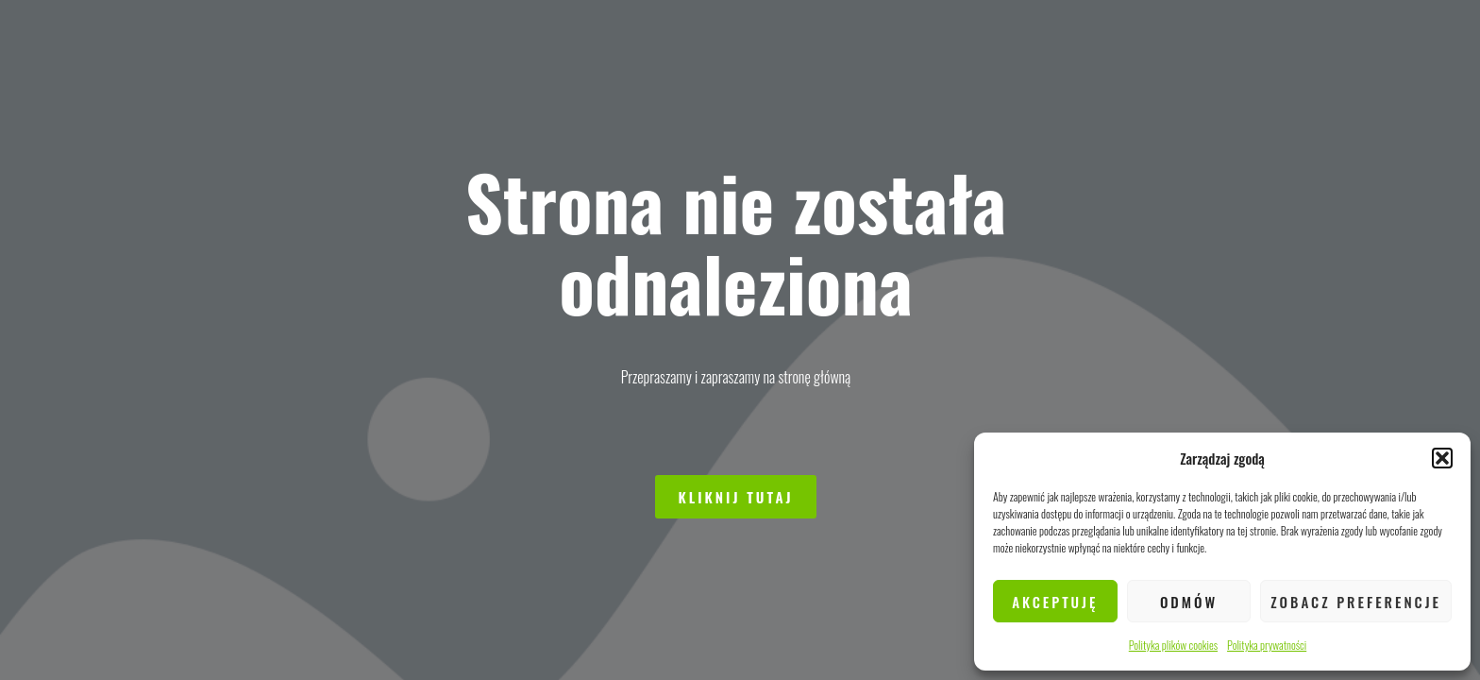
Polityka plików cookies (1173, 645)
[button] (1442, 458)
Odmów (1189, 601)
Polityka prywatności (1266, 645)
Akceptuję (1055, 601)
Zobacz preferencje (1355, 601)
